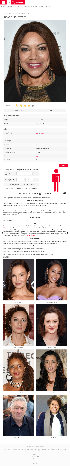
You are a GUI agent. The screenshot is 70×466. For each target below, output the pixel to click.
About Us (35, 454)
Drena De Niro (30, 235)
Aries (37, 141)
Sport (17, 6)
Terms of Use (35, 456)
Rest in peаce (50, 6)
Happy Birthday (37, 6)
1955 (42, 133)
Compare (18, 2)
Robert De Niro (7, 228)
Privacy (35, 459)
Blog (35, 461)
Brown (38, 156)
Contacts (35, 463)
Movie (10, 6)
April (37, 133)
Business (25, 6)
